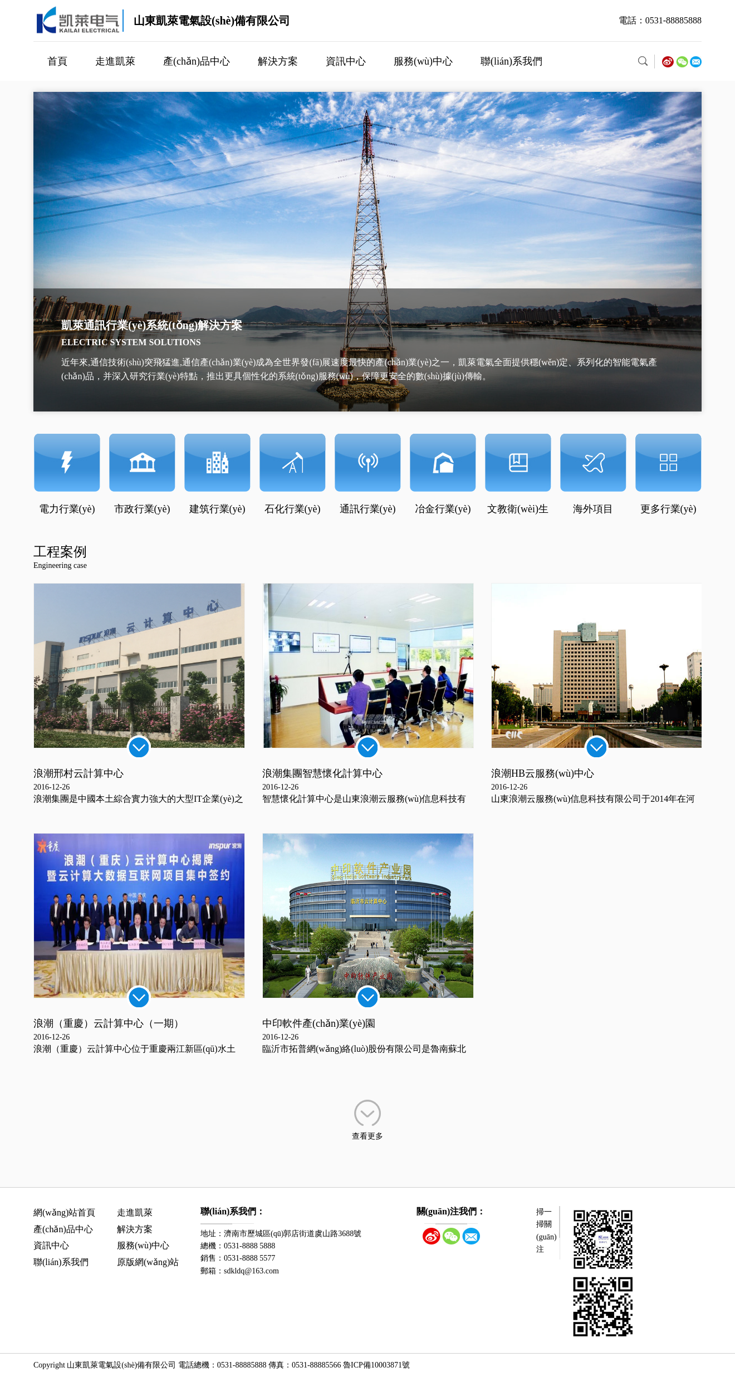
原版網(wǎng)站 (148, 1262)
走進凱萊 (115, 61)
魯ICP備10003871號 (376, 1365)
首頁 (57, 61)
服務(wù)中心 (423, 61)
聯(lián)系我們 (511, 61)
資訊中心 (346, 61)
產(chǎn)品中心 (196, 61)
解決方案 (278, 61)
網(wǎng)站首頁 (64, 1212)
